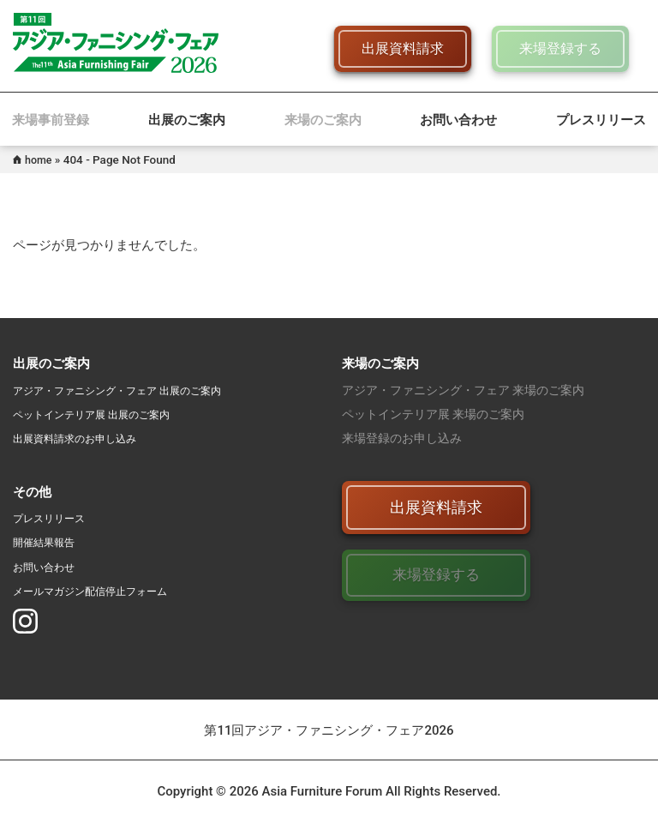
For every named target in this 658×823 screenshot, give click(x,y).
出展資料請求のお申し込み (85, 438)
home (40, 159)
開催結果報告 (49, 542)
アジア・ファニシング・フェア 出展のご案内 (134, 390)
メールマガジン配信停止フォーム (103, 591)
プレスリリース (601, 120)
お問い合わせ (458, 120)
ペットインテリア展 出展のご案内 (104, 414)
